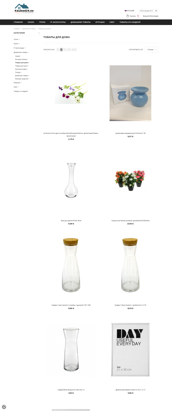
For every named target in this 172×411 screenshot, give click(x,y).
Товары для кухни (21, 66)
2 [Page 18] (100, 356)
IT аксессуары (19, 48)
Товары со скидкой (21, 91)
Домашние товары (28, 29)
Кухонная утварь (21, 69)
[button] (58, 49)
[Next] (107, 356)
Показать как (48, 50)
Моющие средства (21, 79)
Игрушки (17, 82)
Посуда (17, 72)
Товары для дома (44, 29)
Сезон (16, 39)
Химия (17, 56)
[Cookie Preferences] (4, 407)
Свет (16, 87)
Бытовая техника (21, 59)
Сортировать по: (136, 50)
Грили (16, 43)
